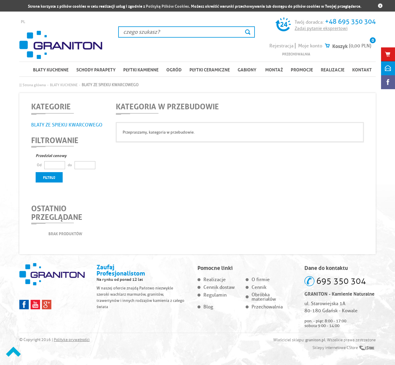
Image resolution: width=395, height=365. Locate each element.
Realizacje (333, 69)
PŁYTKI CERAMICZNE (209, 69)
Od (39, 165)
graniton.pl (315, 339)
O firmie (261, 279)
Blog (208, 307)
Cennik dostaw (219, 287)
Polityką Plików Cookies (167, 6)
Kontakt (362, 69)
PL (23, 21)
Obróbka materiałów (264, 296)
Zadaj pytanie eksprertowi (321, 28)
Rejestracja (281, 46)
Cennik (259, 287)
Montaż (274, 69)
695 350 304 (341, 281)
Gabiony (247, 69)
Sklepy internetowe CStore (335, 347)
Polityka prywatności (72, 339)
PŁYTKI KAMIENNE (141, 69)
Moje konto (310, 46)
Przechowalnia (296, 54)
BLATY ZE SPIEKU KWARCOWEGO (66, 125)
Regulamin (215, 295)
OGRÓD (174, 69)
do (70, 165)
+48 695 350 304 (350, 21)
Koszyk (340, 45)
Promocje (302, 69)
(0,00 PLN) (360, 46)
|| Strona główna (32, 85)
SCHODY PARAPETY (96, 69)
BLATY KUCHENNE (51, 69)
